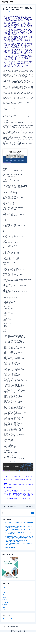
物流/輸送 (4, 601)
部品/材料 (4, 609)
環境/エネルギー (5, 602)
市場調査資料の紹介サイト (8, 2)
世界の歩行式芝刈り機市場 (8, 487)
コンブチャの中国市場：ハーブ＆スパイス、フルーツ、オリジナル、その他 (15, 488)
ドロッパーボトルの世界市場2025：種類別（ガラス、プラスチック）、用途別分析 (19, 535)
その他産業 (4, 592)
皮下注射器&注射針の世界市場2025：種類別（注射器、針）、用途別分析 (17, 525)
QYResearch (4, 591)
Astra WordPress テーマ (28, 626)
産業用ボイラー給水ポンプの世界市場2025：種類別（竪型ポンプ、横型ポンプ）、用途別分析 (18, 490)
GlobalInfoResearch (5, 586)
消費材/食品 (4, 597)
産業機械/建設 (4, 604)
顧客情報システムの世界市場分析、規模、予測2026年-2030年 (13, 491)
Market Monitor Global (6, 589)
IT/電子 (3, 587)
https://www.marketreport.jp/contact (18, 461)
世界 (3, 594)
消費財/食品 (4, 599)
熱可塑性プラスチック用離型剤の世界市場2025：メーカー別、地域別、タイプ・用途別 (17, 498)
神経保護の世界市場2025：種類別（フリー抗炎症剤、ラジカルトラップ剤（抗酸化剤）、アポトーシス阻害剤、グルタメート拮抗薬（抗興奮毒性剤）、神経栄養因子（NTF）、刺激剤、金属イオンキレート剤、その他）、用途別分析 (19, 538)
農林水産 (4, 607)
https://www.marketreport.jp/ (7, 618)
